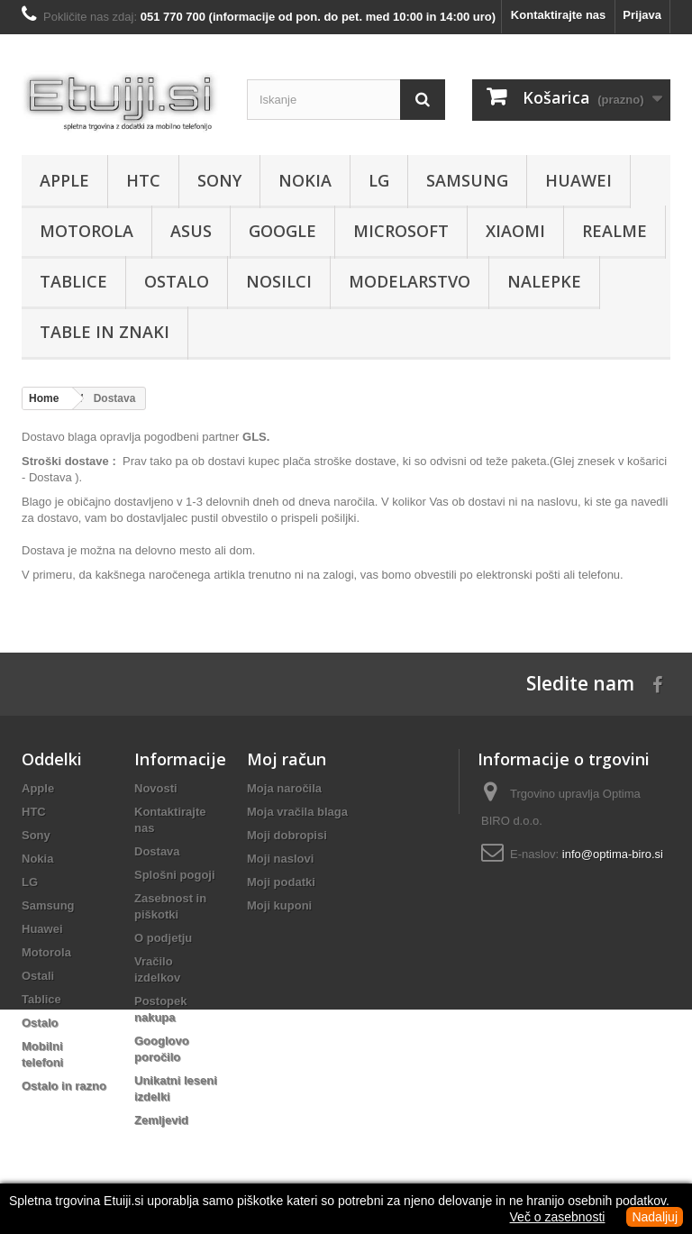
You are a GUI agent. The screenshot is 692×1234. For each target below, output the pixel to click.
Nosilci (279, 281)
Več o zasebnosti (558, 1217)
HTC (143, 180)
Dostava (157, 851)
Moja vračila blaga (297, 811)
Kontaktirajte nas (558, 15)
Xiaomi (515, 231)
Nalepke (544, 281)
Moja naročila (284, 788)
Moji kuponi (279, 905)
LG (379, 180)
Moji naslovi (280, 858)
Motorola (86, 231)
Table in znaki (104, 332)
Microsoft (401, 231)
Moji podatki (281, 882)
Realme (614, 231)
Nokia (305, 180)
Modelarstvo (409, 281)
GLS (254, 436)
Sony (219, 180)
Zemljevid (161, 1120)
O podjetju (163, 938)
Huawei (578, 180)
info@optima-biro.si (612, 854)
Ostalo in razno (64, 1085)
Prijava (642, 15)
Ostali (38, 976)
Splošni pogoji (174, 875)
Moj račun (286, 759)
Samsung (467, 180)
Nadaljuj (655, 1217)
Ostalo (176, 281)
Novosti (156, 788)
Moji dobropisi (287, 835)
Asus (191, 231)
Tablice (73, 281)
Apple (64, 180)
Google (282, 231)
